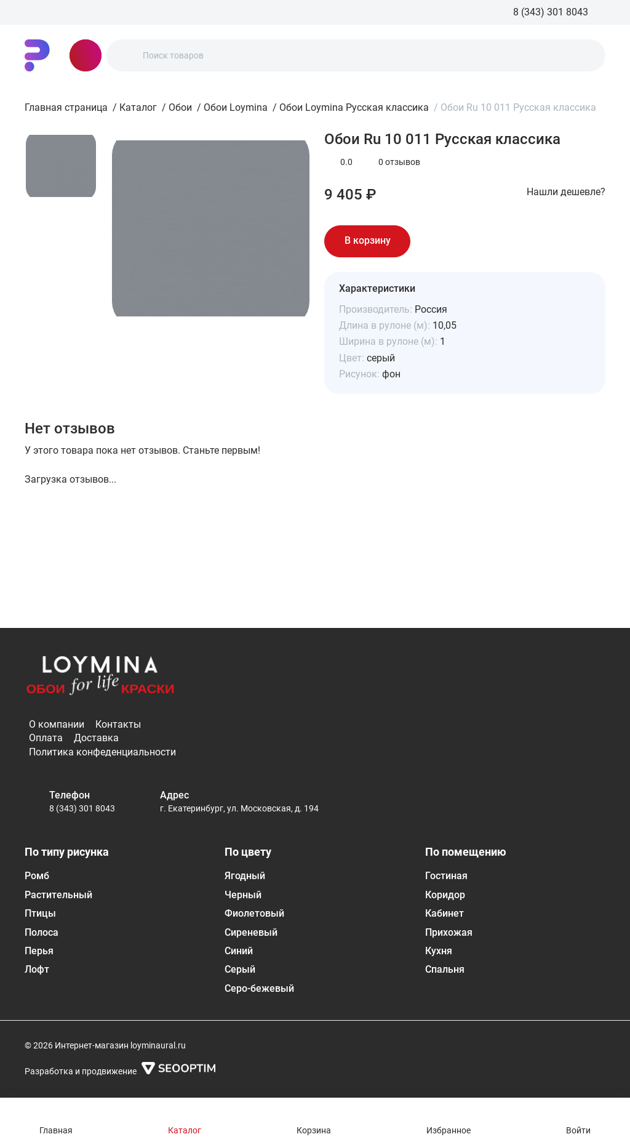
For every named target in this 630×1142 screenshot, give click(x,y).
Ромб (37, 876)
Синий (239, 951)
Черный (243, 895)
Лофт (37, 969)
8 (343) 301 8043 (82, 808)
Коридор (445, 895)
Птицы (40, 913)
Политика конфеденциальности (102, 752)
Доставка (96, 738)
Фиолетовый (254, 913)
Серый (240, 969)
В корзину (368, 240)
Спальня (445, 969)
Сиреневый (251, 932)
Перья (39, 951)
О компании (56, 724)
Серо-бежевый (259, 988)
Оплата (46, 738)
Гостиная (446, 876)
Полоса (41, 932)
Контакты (118, 724)
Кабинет (444, 913)
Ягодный (245, 876)
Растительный (58, 895)
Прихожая (448, 932)
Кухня (438, 951)
